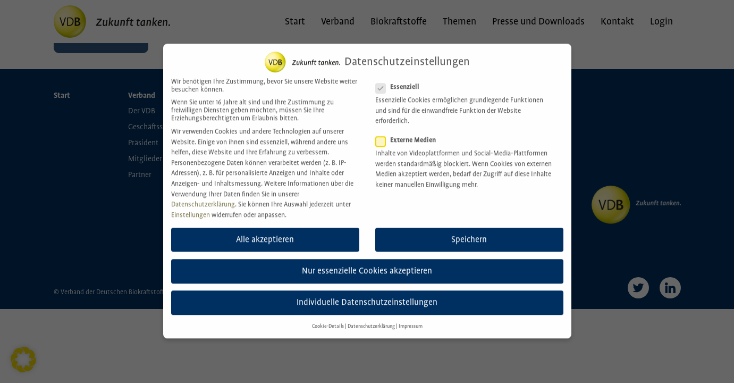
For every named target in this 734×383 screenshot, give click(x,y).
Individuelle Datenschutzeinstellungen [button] (367, 292)
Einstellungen (190, 206)
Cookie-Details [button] (328, 317)
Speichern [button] (469, 230)
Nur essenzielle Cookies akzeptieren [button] (367, 261)
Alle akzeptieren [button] (265, 230)
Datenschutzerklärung (203, 195)
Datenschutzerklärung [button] (371, 317)
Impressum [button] (411, 317)
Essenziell (400, 77)
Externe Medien (409, 131)
